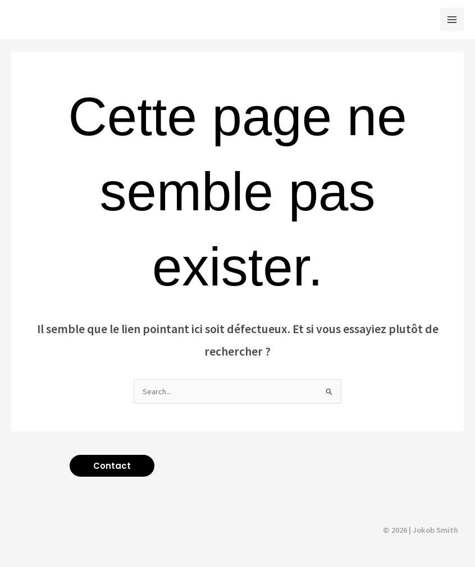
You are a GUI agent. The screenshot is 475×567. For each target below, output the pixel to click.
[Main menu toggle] (452, 19)
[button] (112, 466)
